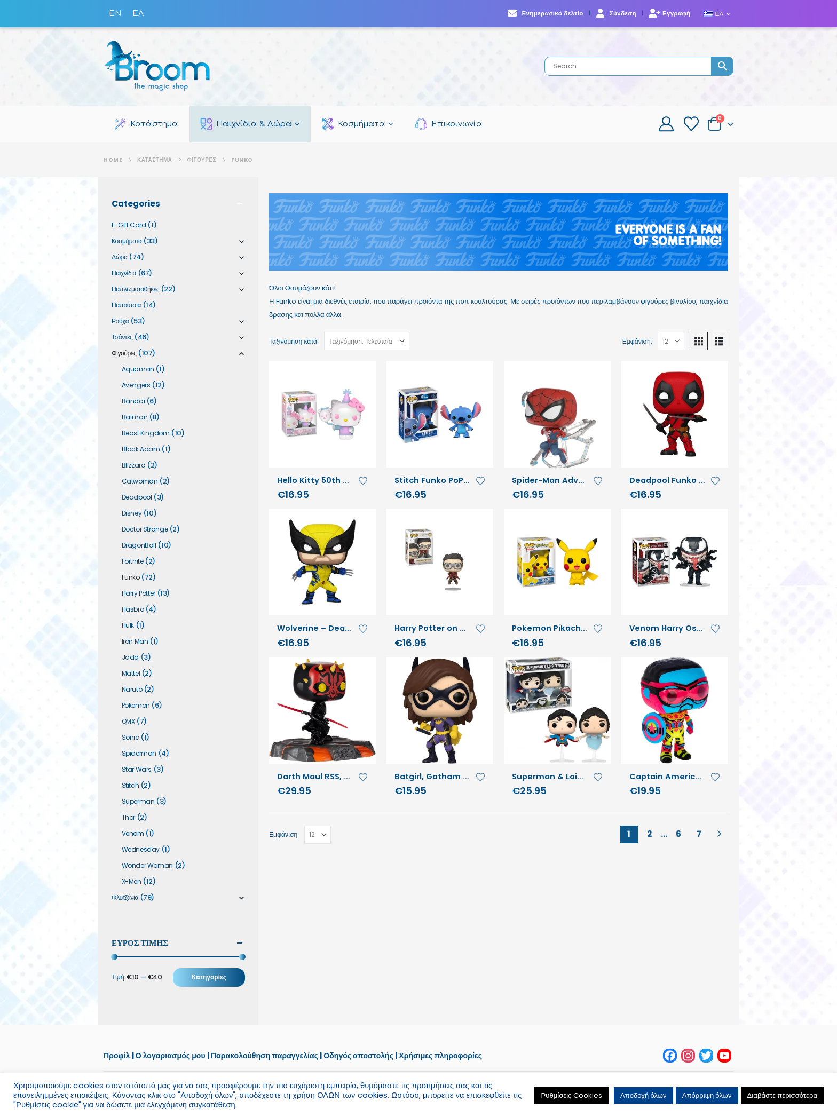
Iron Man (135, 641)
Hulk (128, 625)
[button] (699, 341)
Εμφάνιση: (637, 341)
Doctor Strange (145, 529)
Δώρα (120, 257)
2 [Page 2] (649, 833)
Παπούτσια (126, 305)
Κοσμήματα (353, 124)
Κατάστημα (146, 124)
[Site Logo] (157, 66)
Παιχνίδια (124, 273)
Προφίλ (117, 1055)
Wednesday (141, 849)
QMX (128, 721)
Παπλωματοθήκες (135, 289)
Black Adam (141, 449)
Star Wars (137, 769)
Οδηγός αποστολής (358, 1055)
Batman (135, 417)
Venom (133, 833)
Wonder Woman (147, 865)
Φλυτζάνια (125, 897)
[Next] (719, 834)
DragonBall (139, 545)
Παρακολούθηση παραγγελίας (265, 1055)
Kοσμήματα (127, 240)
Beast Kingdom (146, 433)
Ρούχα (120, 321)
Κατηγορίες (209, 976)
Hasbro (133, 609)
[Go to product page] (322, 414)
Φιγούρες (124, 353)
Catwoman (140, 481)
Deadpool (137, 497)
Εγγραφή (670, 13)
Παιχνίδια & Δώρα (246, 124)
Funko (131, 577)
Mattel (131, 673)
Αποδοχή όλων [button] (643, 1095)
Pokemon (136, 705)
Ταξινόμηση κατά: (294, 341)
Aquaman (138, 369)
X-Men (131, 881)
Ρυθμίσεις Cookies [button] (571, 1095)
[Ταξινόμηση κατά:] (366, 341)
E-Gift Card (129, 224)
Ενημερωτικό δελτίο (545, 13)
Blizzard (134, 465)
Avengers (136, 385)
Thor (128, 817)
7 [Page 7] (699, 833)
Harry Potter (138, 593)
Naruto (132, 689)
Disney (132, 513)
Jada (130, 657)
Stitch (130, 785)
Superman (138, 801)
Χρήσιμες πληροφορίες (440, 1055)
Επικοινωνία (449, 124)
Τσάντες (122, 337)
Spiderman (139, 753)
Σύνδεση (616, 13)
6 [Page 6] (678, 833)
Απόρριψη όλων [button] (707, 1095)
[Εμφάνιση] (671, 341)
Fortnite (133, 561)
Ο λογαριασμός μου (171, 1055)
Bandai (133, 401)
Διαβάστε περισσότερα (782, 1095)
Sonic (130, 737)
